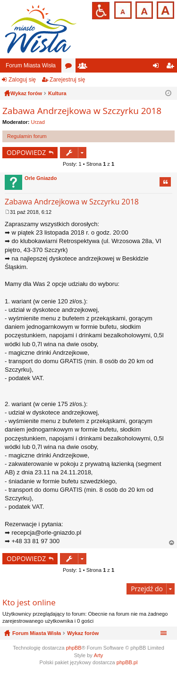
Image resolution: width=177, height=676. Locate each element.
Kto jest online (29, 602)
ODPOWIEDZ (26, 152)
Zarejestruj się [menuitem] (172, 67)
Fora (70, 67)
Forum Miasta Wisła (31, 65)
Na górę (172, 543)
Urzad (38, 122)
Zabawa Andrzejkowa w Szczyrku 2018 (81, 111)
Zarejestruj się (67, 79)
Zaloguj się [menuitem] (158, 67)
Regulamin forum (27, 136)
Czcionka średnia (143, 9)
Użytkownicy (84, 67)
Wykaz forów (83, 633)
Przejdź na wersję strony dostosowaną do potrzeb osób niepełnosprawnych (101, 10)
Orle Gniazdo (41, 178)
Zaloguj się (22, 79)
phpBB (74, 648)
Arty (98, 655)
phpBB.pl (127, 662)
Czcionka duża (164, 9)
